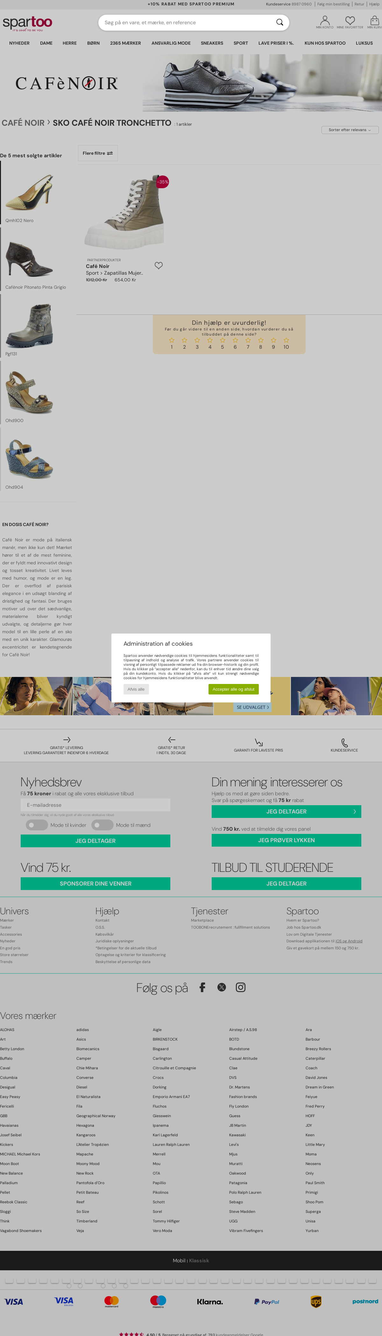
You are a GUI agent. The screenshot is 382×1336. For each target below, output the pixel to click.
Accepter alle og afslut (233, 689)
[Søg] (279, 23)
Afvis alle (136, 689)
